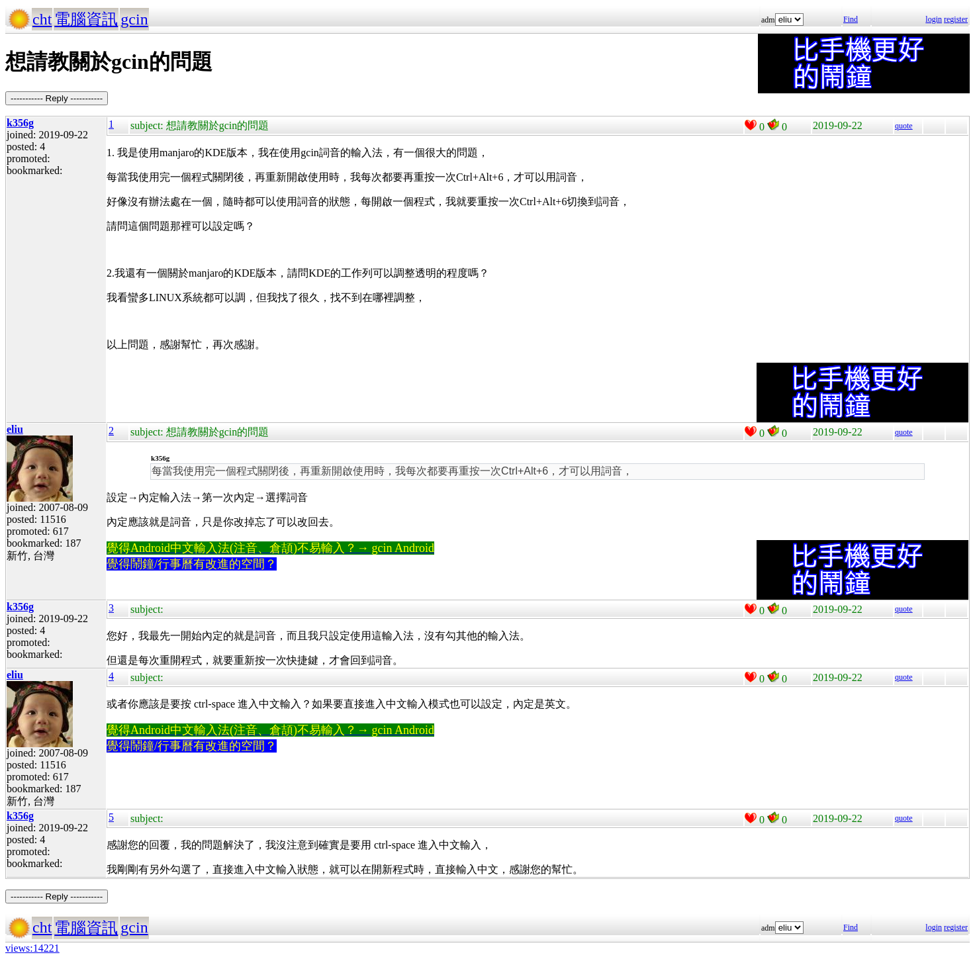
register (956, 19)
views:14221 (32, 948)
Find (850, 19)
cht (42, 19)
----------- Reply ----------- (57, 98)
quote (904, 125)
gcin (134, 19)
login (933, 19)
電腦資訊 (86, 19)
